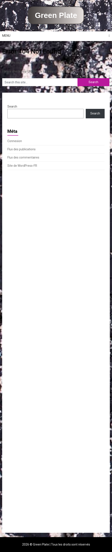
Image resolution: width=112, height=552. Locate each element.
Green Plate (56, 15)
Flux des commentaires (23, 157)
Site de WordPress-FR (22, 165)
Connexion (14, 141)
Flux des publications (21, 149)
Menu (6, 35)
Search (12, 106)
